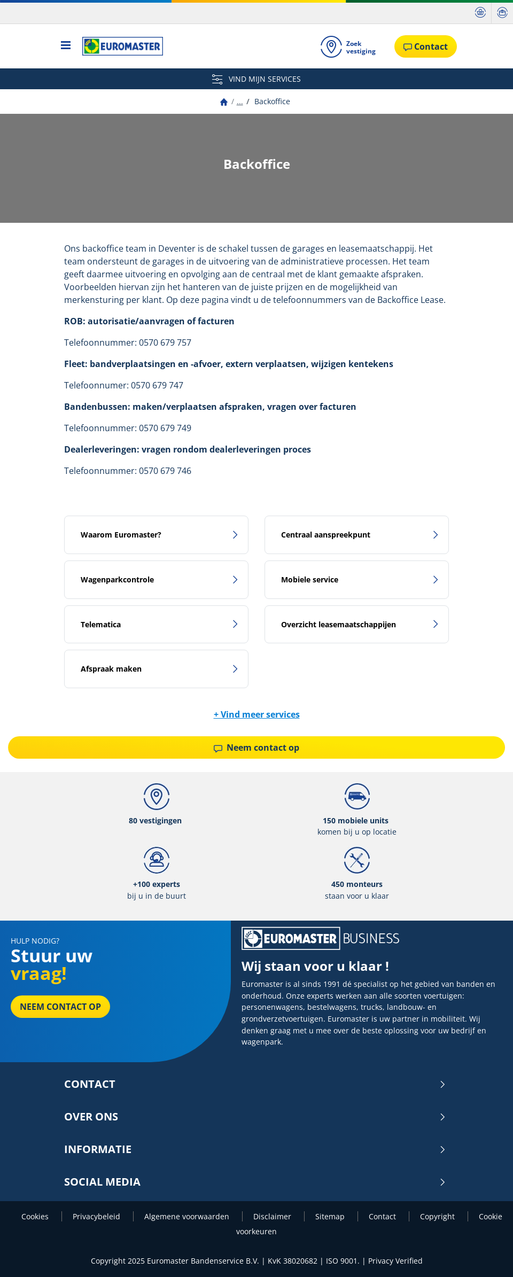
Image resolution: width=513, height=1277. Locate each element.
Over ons (255, 1116)
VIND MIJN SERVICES (256, 79)
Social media (255, 1182)
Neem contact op (256, 747)
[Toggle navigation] (66, 46)
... (240, 101)
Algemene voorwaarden (187, 1216)
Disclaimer (273, 1216)
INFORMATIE (255, 1149)
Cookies (36, 1216)
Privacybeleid (97, 1216)
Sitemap (331, 1216)
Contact (255, 1084)
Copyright (438, 1216)
